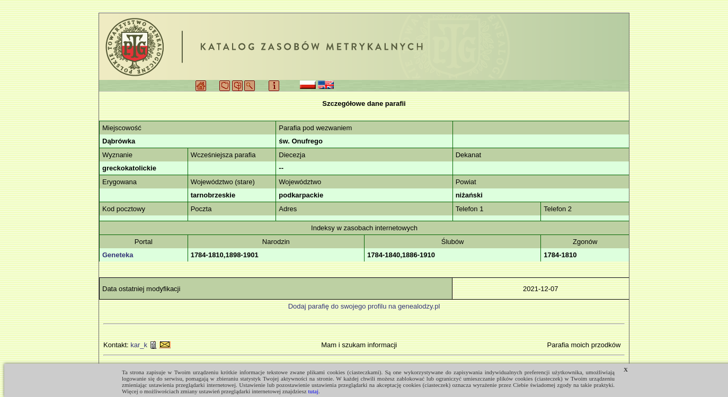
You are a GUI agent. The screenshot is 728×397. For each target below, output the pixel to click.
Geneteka (118, 255)
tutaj (313, 391)
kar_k (138, 345)
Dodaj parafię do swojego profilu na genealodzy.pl (364, 306)
